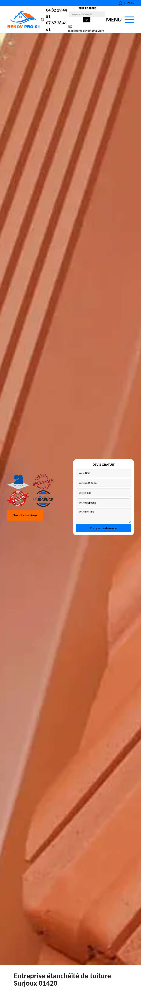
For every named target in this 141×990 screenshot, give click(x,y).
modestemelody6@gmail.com (86, 28)
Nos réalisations (25, 528)
